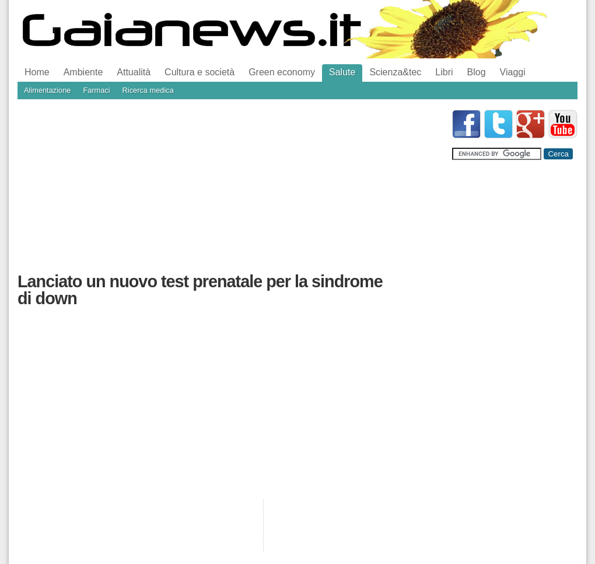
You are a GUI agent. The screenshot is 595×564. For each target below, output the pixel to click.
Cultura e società (199, 72)
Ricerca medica (148, 90)
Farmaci (96, 90)
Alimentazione (47, 90)
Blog (476, 72)
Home (37, 72)
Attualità (133, 72)
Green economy (282, 72)
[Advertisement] (185, 191)
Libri (444, 72)
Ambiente (83, 72)
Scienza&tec (395, 72)
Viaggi (513, 72)
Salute (342, 72)
